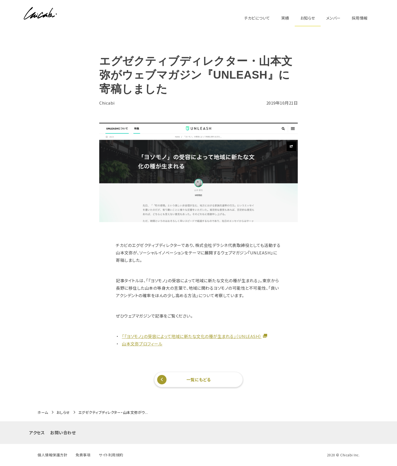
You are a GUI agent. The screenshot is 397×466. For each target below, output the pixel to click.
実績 (285, 18)
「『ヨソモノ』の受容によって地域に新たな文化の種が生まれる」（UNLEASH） (192, 336)
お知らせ (307, 18)
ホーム (42, 412)
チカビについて (257, 18)
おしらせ (63, 412)
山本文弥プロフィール (142, 344)
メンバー (333, 18)
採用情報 (360, 18)
